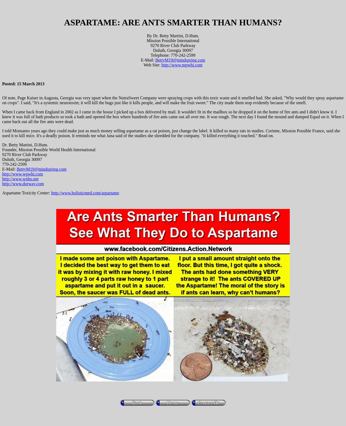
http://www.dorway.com (23, 183)
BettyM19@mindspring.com (180, 60)
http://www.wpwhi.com (22, 174)
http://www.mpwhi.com (181, 65)
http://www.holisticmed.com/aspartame (85, 193)
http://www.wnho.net (20, 179)
